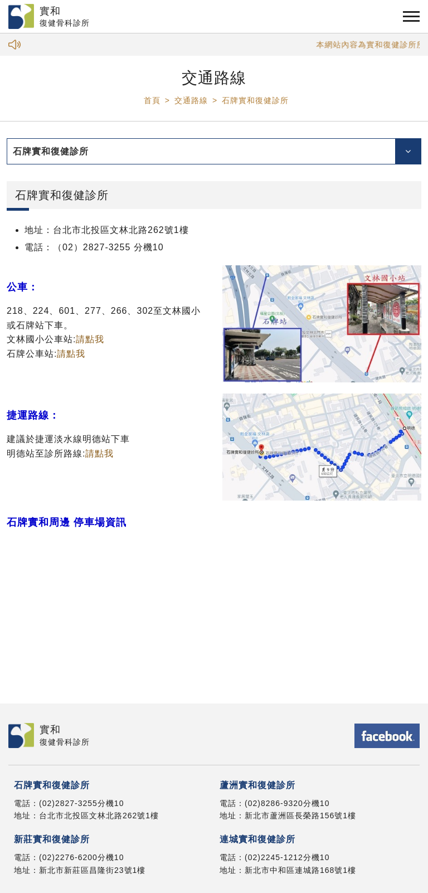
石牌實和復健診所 (255, 100)
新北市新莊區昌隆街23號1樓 (92, 870)
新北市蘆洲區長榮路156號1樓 (300, 815)
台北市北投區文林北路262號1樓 (99, 815)
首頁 (152, 100)
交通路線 (191, 100)
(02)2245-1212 (274, 857)
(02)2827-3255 (68, 803)
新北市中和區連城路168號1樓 (300, 870)
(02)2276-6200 (68, 857)
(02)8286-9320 (274, 803)
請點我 (90, 339)
